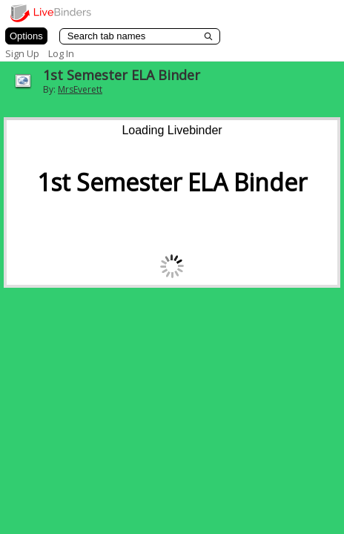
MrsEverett (80, 89)
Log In (61, 53)
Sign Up (22, 53)
